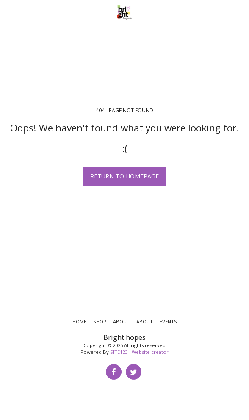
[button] (9, 12)
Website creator (150, 352)
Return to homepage (124, 176)
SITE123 (118, 352)
